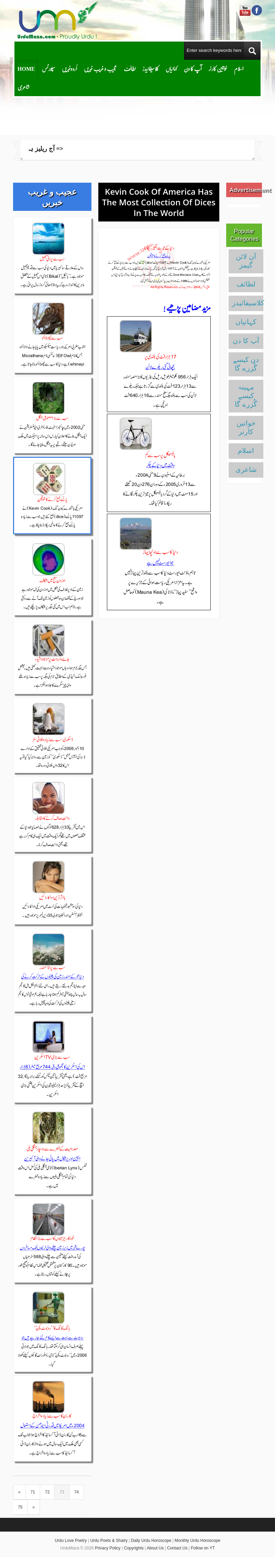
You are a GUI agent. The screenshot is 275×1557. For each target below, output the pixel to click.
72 (47, 1492)
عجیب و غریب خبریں (100, 68)
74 (76, 1492)
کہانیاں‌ (171, 68)
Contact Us (177, 1548)
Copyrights (133, 1548)
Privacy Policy (108, 1548)
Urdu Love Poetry (71, 1540)
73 (61, 1492)
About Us (155, 1548)
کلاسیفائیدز (151, 68)
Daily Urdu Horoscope (151, 1540)
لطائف (130, 68)
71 (33, 1492)
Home (26, 68)
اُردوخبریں (69, 68)
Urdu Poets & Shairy (109, 1540)
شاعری (24, 86)
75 (20, 1507)
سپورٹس (48, 68)
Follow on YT (203, 1548)
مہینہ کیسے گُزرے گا (246, 395)
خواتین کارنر (218, 68)
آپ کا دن (193, 68)
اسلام (238, 68)
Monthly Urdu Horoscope (197, 1540)
